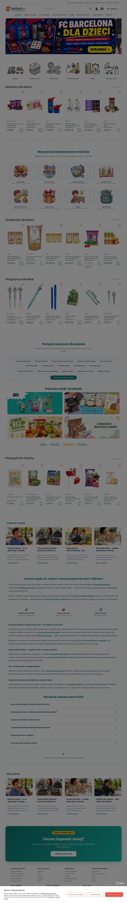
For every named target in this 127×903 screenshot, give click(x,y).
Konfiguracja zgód (95, 894)
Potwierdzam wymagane (76, 894)
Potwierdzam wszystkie (114, 894)
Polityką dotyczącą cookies (48, 893)
